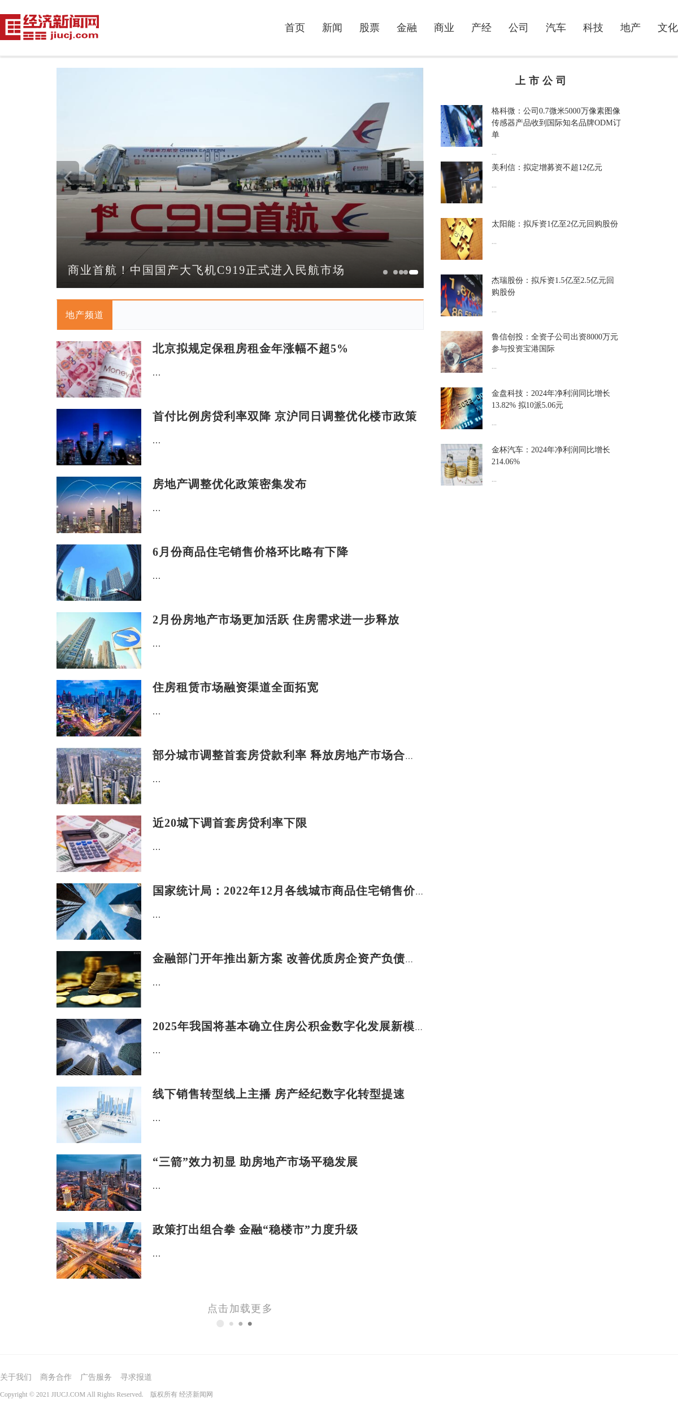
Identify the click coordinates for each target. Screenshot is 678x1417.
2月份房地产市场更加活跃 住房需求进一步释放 (276, 619)
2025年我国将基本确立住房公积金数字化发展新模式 (290, 1026)
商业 (444, 27)
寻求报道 (136, 1377)
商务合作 (56, 1377)
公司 (518, 27)
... (157, 372)
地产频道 (85, 315)
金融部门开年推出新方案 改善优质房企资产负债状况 (291, 958)
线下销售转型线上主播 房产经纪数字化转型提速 (279, 1094)
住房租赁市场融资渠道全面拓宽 (236, 687)
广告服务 (96, 1377)
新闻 (332, 27)
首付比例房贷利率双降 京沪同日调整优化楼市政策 (285, 416)
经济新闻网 (196, 1394)
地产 (630, 27)
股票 (369, 27)
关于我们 (16, 1377)
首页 (295, 27)
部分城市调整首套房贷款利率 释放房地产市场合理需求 (297, 755)
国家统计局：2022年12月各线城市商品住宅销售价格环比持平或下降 (331, 890)
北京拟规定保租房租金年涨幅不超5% (251, 348)
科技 (593, 27)
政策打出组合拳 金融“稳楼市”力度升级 (255, 1229)
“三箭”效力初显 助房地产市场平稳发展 (255, 1162)
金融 (407, 27)
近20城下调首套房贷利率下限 (230, 823)
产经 (481, 27)
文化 (668, 27)
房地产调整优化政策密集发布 (230, 484)
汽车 (556, 27)
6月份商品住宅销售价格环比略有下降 (251, 552)
